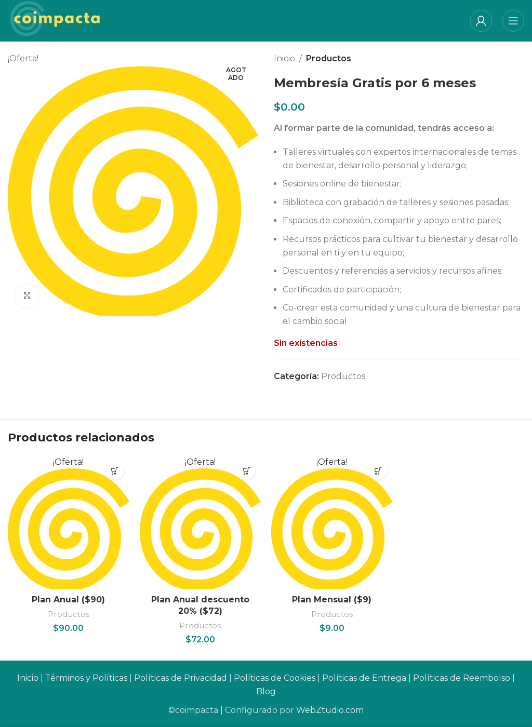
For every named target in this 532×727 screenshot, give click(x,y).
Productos (328, 58)
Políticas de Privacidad (180, 678)
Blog (266, 691)
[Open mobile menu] (513, 20)
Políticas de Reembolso (461, 678)
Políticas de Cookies (274, 678)
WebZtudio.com (330, 710)
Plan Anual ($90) (68, 599)
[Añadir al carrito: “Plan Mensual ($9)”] (378, 471)
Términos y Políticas (86, 678)
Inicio (284, 58)
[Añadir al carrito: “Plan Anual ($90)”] (115, 471)
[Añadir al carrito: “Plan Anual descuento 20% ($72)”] (246, 471)
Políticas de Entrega (364, 678)
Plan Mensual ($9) (331, 599)
